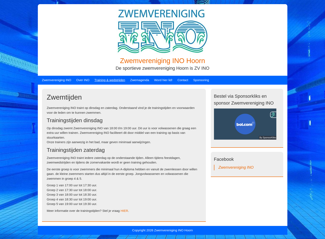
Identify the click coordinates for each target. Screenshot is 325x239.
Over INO (82, 80)
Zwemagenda (139, 80)
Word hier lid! (163, 80)
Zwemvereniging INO (56, 80)
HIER (124, 210)
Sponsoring (201, 80)
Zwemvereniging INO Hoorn (162, 61)
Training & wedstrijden (109, 80)
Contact (182, 80)
